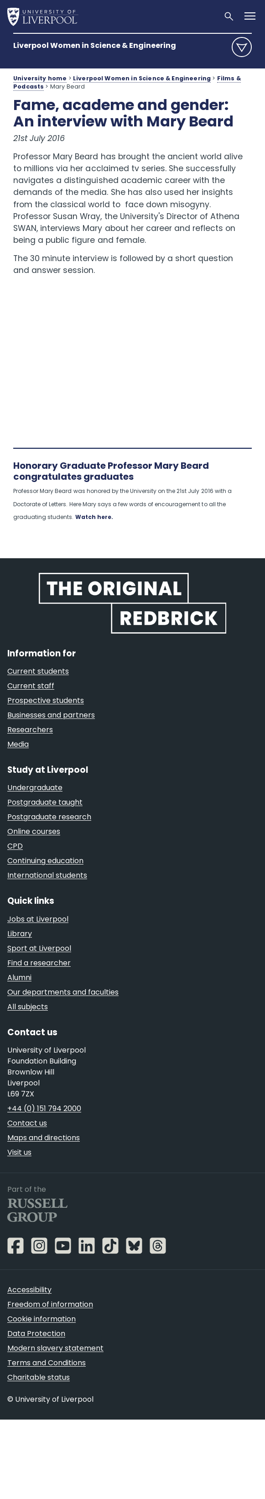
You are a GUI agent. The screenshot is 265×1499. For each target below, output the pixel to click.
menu (242, 47)
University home (40, 78)
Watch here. (94, 517)
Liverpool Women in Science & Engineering (94, 45)
